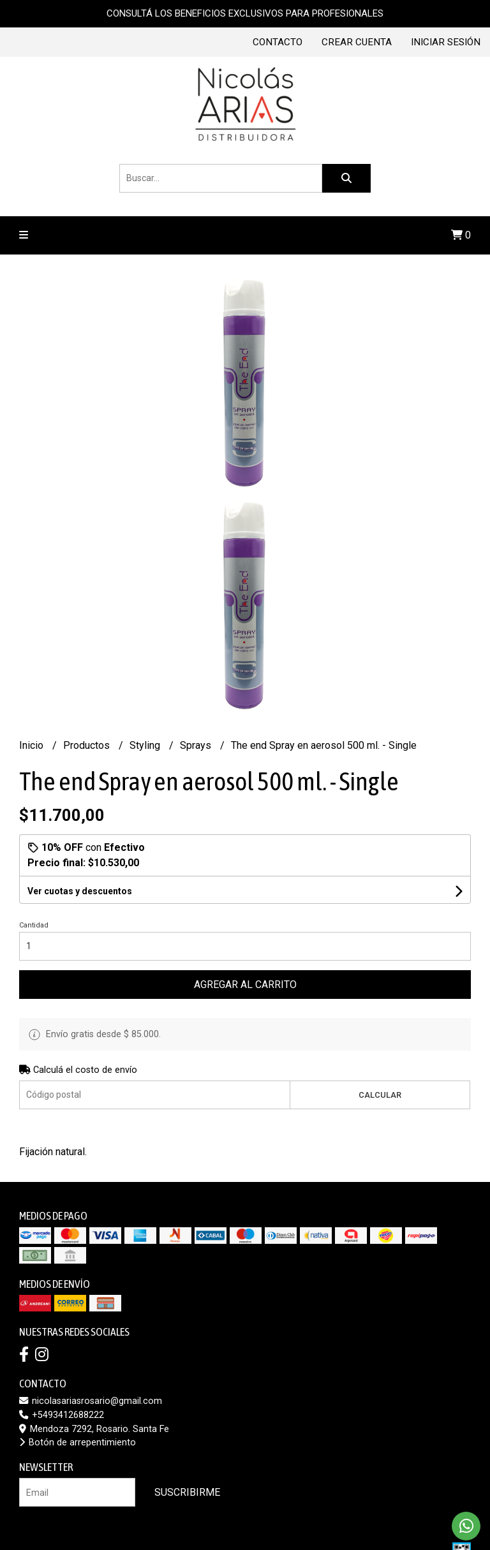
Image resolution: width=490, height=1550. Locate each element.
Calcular (380, 1095)
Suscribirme (187, 1492)
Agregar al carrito (245, 984)
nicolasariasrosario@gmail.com (90, 1401)
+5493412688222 (61, 1415)
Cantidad (33, 925)
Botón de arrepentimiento (77, 1442)
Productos (87, 745)
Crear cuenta (357, 42)
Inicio (32, 745)
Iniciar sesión (445, 42)
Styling (146, 745)
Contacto (277, 42)
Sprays (197, 745)
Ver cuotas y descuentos (79, 891)
